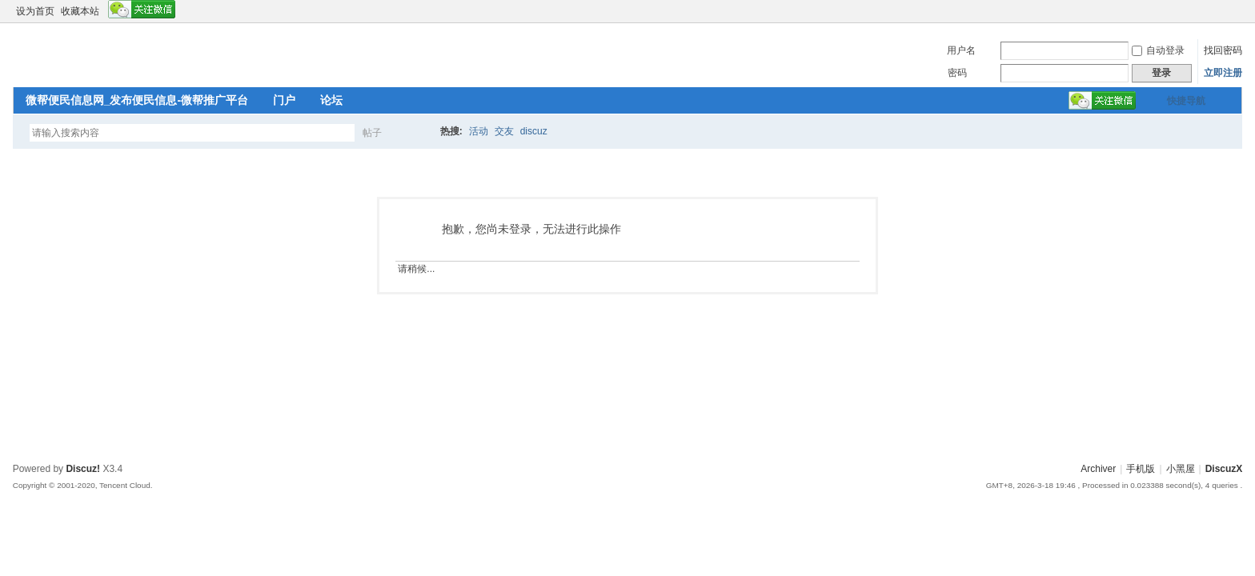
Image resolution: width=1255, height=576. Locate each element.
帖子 (372, 132)
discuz (533, 131)
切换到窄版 (1233, 11)
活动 (478, 131)
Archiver (1098, 468)
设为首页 (35, 11)
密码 (957, 72)
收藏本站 (80, 11)
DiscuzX (1224, 468)
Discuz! (83, 468)
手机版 (1140, 468)
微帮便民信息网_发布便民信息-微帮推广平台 (137, 100)
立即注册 (1223, 72)
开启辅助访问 (1220, 11)
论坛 (331, 100)
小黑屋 (1180, 468)
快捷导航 (1186, 100)
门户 (284, 100)
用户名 (961, 50)
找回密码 (1223, 50)
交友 (504, 131)
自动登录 (1158, 50)
